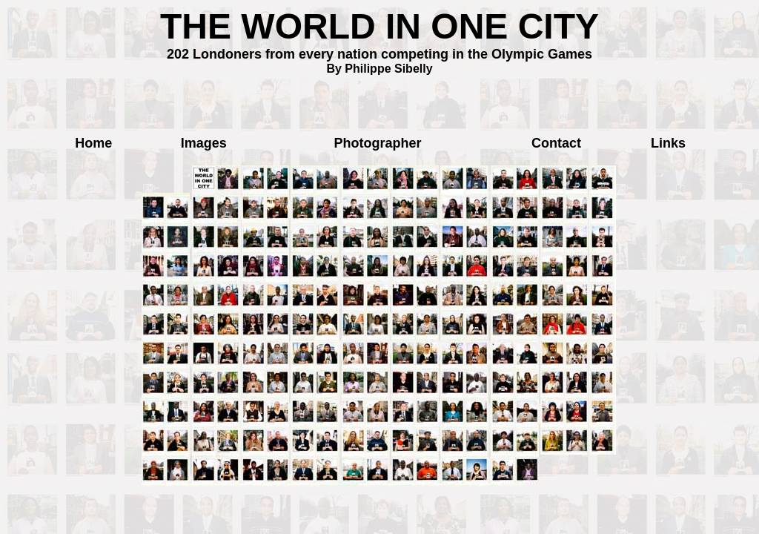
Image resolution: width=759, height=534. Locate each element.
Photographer (378, 143)
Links (668, 143)
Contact (556, 143)
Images (204, 143)
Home (93, 143)
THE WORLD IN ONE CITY (379, 26)
